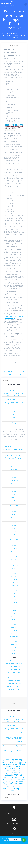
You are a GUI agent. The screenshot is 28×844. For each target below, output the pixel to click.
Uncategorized (14, 694)
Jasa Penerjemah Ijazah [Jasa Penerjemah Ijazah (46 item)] (13, 767)
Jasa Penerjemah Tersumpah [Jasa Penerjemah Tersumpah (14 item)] (13, 778)
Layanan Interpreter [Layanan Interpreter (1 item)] (20, 781)
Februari (14, 500)
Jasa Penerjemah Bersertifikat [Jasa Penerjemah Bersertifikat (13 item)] (14, 763)
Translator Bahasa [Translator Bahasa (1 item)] (14, 790)
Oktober (14, 477)
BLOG (14, 411)
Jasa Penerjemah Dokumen (14, 45)
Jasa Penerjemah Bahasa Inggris (14, 663)
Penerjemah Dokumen (14, 689)
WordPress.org (14, 706)
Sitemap (14, 423)
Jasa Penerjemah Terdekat (14, 680)
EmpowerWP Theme (14, 842)
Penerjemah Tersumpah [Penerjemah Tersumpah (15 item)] (12, 788)
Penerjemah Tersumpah (14, 692)
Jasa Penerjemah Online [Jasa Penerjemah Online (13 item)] (13, 775)
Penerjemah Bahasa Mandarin (14, 686)
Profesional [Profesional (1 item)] (23, 788)
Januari (14, 469)
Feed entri (14, 703)
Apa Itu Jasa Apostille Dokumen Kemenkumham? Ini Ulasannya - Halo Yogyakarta (13, 455)
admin (10, 362)
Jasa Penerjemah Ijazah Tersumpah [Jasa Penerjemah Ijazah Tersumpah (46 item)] (15, 770)
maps (18, 356)
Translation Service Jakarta (14, 390)
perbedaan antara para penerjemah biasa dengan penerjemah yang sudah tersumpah (13, 316)
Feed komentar (14, 705)
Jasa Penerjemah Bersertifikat (14, 666)
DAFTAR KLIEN (14, 414)
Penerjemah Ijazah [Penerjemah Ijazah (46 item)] (14, 786)
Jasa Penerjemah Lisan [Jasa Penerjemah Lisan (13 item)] (13, 773)
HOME (14, 417)
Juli (14, 486)
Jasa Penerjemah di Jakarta (14, 669)
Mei (14, 491)
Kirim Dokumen (14, 420)
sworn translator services (14, 388)
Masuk (14, 701)
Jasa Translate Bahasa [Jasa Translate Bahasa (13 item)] (14, 780)
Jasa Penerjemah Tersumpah (14, 683)
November (14, 474)
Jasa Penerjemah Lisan (14, 675)
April (14, 494)
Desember (14, 472)
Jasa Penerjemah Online (14, 678)
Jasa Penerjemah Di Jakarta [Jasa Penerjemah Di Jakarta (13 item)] (14, 765)
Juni (14, 489)
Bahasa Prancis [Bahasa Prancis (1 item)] (8, 759)
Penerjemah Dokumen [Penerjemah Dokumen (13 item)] (14, 785)
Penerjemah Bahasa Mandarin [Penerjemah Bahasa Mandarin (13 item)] (14, 783)
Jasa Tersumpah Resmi (9, 4)
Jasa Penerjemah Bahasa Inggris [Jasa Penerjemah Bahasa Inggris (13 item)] (13, 762)
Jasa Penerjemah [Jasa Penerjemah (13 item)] (16, 761)
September (14, 480)
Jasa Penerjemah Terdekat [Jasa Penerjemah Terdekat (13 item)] (13, 777)
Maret (14, 497)
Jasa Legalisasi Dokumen (14, 661)
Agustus (14, 466)
